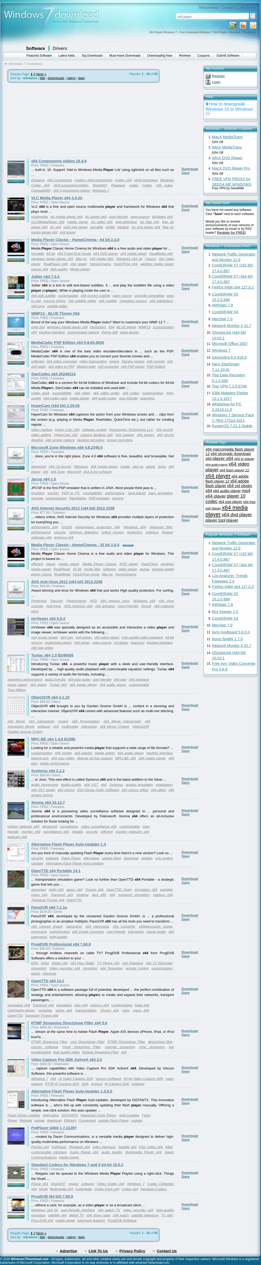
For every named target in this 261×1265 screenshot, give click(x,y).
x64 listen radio (98, 1215)
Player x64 (39, 1184)
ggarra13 (137, 643)
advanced (49, 826)
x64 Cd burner (60, 466)
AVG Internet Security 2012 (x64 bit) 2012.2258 (73, 508)
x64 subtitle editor (82, 301)
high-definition (126, 222)
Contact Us (167, 1251)
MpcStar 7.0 (222, 319)
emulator (38, 493)
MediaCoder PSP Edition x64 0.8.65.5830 (67, 342)
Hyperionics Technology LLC (131, 430)
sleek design (129, 332)
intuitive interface (52, 332)
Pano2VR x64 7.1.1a (49, 907)
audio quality (112, 1152)
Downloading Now (159, 55)
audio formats (55, 679)
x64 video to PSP (61, 367)
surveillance (69, 826)
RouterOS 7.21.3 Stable (232, 426)
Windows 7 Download (25, 64)
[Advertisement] (48, 120)
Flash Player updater (24, 1115)
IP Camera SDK (117, 1084)
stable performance (54, 763)
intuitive (123, 227)
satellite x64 (57, 1215)
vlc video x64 (101, 222)
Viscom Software (108, 1079)
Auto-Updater (129, 1115)
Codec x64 (123, 180)
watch (35, 973)
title (42, 78)
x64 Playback (132, 963)
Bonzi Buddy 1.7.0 (227, 639)
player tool (215, 520)
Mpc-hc (81, 259)
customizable (68, 296)
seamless (147, 398)
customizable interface (49, 1152)
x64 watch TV (109, 1210)
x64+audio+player (216, 464)
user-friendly (118, 217)
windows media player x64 (52, 259)
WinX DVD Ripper (227, 158)
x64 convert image (47, 926)
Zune (162, 466)
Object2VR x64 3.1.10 (50, 697)
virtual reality (156, 932)
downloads (56, 78)
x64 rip (137, 466)
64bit (169, 1147)
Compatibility (41, 190)
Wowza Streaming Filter (100, 1052)
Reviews (185, 55)
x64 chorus (66, 790)
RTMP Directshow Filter (126, 1042)
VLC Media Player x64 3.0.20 (56, 198)
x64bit (110, 227)
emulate (37, 498)
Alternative (51, 1115)
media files (92, 569)
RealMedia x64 (161, 254)
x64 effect (158, 790)
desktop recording (91, 440)
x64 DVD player (105, 254)
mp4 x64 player (75, 227)
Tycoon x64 (94, 890)
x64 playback (139, 679)
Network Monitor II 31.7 (231, 326)
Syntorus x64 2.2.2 (48, 771)
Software (35, 48)
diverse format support (94, 758)
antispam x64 (41, 537)
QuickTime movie (86, 574)
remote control (137, 968)
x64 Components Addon (71, 190)
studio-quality (71, 785)
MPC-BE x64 (125, 758)
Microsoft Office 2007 (230, 344)
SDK (85, 1084)
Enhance (38, 180)
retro (125, 1010)
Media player (80, 269)
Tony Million (17, 690)
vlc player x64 (95, 217)
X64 (111, 327)
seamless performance (25, 679)
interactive (89, 726)
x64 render (63, 753)
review (114, 361)
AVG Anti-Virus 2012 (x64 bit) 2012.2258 (66, 582)
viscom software (44, 1047)
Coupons (203, 55)
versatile (96, 227)
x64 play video (42, 648)
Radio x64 (60, 963)
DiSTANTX (70, 1115)
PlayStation (77, 498)
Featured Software (39, 55)
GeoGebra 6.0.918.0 (229, 357)
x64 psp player (230, 502)
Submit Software (228, 55)
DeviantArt (98, 327)
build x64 (56, 890)
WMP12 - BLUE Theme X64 (56, 313)
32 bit (77, 569)
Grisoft (67, 527)
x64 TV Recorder (159, 963)
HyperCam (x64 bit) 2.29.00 (55, 406)
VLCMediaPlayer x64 (47, 222)
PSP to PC (71, 493)
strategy (82, 895)
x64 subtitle (108, 301)
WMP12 (144, 327)
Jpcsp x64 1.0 (43, 479)
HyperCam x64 (66, 435)
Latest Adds (66, 55)
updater (147, 858)
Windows (81, 466)
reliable (77, 832)
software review (94, 430)
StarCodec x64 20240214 (53, 374)
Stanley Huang (133, 361)
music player (18, 685)
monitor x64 (31, 832)
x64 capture (124, 435)
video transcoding (93, 361)
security (60, 532)
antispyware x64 (44, 527)
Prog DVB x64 (42, 1220)
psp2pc (53, 493)
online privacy (113, 532)
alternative (91, 858)
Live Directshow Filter (87, 1042)
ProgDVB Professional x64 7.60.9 (61, 944)
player (150, 466)
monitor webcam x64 (132, 832)
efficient (37, 564)
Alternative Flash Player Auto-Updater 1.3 (68, 844)
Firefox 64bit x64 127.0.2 (233, 287)
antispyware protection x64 (98, 527)
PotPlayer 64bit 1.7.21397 (54, 1128)
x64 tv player (244, 459)
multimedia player (58, 643)
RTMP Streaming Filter (49, 1042)
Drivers (60, 48)
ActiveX (97, 1084)
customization (152, 393)
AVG (93, 601)
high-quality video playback (142, 637)
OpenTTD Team (119, 890)
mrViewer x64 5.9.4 (48, 619)
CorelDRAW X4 (225, 312)
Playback (118, 185)
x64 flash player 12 (234, 470)
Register (218, 76)
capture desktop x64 (96, 435)
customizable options (83, 332)
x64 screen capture (60, 440)
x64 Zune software (97, 472)
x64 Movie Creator (114, 726)
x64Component (145, 180)
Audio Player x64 (84, 1152)
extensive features (91, 1220)
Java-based (136, 493)
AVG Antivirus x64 (78, 606)
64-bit (43, 1189)
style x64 (38, 327)
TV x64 (167, 1215)
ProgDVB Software (122, 1220)
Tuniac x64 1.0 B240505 (52, 655)
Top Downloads (92, 55)
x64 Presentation (85, 721)
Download (190, 169)
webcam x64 (17, 837)
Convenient (87, 1120)
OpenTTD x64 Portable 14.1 (56, 871)
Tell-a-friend (208, 7)
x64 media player (133, 254)
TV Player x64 (108, 963)
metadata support (133, 301)
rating (71, 78)
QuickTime (149, 564)
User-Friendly (128, 606)
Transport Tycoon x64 (47, 900)
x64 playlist (83, 753)
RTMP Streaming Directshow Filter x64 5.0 (69, 1023)
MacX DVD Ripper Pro (231, 168)
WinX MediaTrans (227, 147)
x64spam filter (161, 527)
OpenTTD (74, 900)
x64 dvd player (237, 514)
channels (49, 973)
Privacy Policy (132, 1251)
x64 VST (91, 785)
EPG (34, 963)
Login (216, 82)
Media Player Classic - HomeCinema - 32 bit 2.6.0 (75, 545)
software (37, 361)
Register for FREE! (231, 233)
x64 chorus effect (135, 790)
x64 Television (111, 968)
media (125, 466)
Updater (37, 863)
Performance (76, 601)
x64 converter (108, 367)
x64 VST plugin (43, 790)
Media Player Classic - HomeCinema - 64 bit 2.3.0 (75, 240)
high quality (59, 269)
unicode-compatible (149, 296)
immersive (39, 932)
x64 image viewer (44, 637)
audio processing (44, 785)
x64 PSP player (133, 367)
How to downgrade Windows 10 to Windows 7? (229, 109)
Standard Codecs (153, 1189)
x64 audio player (113, 685)
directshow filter (160, 1042)
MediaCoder (86, 367)
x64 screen (145, 435)
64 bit (50, 254)
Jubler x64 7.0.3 (45, 277)
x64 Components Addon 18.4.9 (58, 161)
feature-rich (40, 758)
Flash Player (71, 858)
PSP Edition (156, 367)
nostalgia (45, 1010)
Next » (41, 74)
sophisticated (59, 932)
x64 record (164, 430)
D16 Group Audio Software (98, 790)
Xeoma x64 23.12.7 (48, 802)
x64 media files (101, 259)
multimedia (39, 217)
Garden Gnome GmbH (25, 732)
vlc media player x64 (66, 217)
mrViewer (121, 643)
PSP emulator (99, 498)
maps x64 (39, 895)
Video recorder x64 (64, 968)
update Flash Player (113, 1120)
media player (77, 222)
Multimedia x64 (61, 1189)
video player (127, 569)
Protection (39, 601)
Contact (228, 7)
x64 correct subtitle (95, 296)
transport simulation (134, 895)
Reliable (25, 1120)
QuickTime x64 (125, 264)
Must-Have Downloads (125, 55)
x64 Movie (16, 721)
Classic (150, 259)
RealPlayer (61, 569)
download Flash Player (98, 1115)
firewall (167, 532)
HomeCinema (100, 264)
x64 (170, 361)
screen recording (119, 440)
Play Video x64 (151, 1147)
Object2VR (140, 726)
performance (115, 493)
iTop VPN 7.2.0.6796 (229, 386)
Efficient (70, 1120)
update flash (111, 858)
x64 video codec (106, 393)
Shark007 (99, 185)
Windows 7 (100, 190)
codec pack (40, 393)
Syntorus (116, 785)
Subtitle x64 (127, 1147)
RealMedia (62, 574)
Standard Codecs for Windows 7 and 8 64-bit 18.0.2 (77, 1165)
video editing (41, 435)
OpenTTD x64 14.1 (47, 981)
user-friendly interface (78, 1210)
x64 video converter (61, 361)
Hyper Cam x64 (67, 430)
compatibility (61, 393)
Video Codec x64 (110, 1184)
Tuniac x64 (58, 685)
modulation (164, 785)
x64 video (164, 185)
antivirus (152, 532)
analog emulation (139, 785)
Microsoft (74, 472)
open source (122, 296)
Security (56, 601)
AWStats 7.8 (222, 305)
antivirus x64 (63, 537)
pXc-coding (164, 858)
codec (133, 185)
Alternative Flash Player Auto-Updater (75, 863)
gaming (117, 498)
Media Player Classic (99, 564)
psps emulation (161, 493)
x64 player (68, 232)
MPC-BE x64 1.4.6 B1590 (53, 739)
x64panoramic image (156, 926)
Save (186, 173)
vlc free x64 (149, 222)
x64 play (66, 637)
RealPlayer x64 (55, 264)
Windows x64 (162, 217)
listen (45, 963)
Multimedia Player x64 (143, 1152)
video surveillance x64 (99, 826)
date (81, 78)
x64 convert (156, 361)
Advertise (68, 1251)
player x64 (223, 458)
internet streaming (120, 1047)
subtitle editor (57, 306)
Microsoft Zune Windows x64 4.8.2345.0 (67, 447)
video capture (41, 430)
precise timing (54, 301)
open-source (140, 217)
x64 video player (106, 637)
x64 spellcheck (161, 301)
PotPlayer (58, 1147)
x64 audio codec (104, 398)
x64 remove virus (115, 601)
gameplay (38, 890)
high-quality (58, 937)
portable (166, 890)
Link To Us (247, 7)
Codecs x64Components (93, 180)
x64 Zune (58, 472)
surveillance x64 (56, 832)
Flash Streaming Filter (82, 1047)
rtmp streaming (151, 1047)
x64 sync (38, 306)
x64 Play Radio (82, 963)
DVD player (128, 564)
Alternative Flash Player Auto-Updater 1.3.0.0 (71, 1091)
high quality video (66, 1052)
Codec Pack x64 (106, 1189)
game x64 (74, 890)
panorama (74, 926)
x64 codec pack (55, 398)
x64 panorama (97, 926)
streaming (38, 968)
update (39, 1120)
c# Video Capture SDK (75, 1079)
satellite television (145, 1215)
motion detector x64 (23, 826)
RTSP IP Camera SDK (62, 1084)
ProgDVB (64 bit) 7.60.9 (52, 1196)
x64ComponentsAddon (71, 185)
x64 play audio (79, 679)
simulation (64, 1005)
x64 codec (131, 393)
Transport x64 (62, 895)
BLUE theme (126, 327)
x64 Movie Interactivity (122, 721)
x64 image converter (88, 932)
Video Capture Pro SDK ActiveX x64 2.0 (66, 1059)
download (38, 466)
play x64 (99, 895)
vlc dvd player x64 (145, 227)
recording (90, 968)
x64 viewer (83, 637)
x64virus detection (83, 532)
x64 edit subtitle (43, 296)
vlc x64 (55, 227)
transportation (86, 1010)
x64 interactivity (41, 721)
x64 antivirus (105, 606)
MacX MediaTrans (227, 137)
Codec (147, 185)
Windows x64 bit (129, 259)
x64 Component (59, 180)
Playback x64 (79, 1147)
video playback (104, 1147)
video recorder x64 (138, 1210)
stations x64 (163, 895)
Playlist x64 (40, 1147)
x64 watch (121, 1215)
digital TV (76, 1215)
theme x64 (110, 332)
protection (135, 532)
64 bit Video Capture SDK (143, 1079)
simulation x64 (146, 890)
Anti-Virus (53, 606)
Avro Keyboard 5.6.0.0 (231, 632)
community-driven (21, 1010)
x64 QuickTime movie (74, 254)
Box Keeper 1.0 (225, 612)
